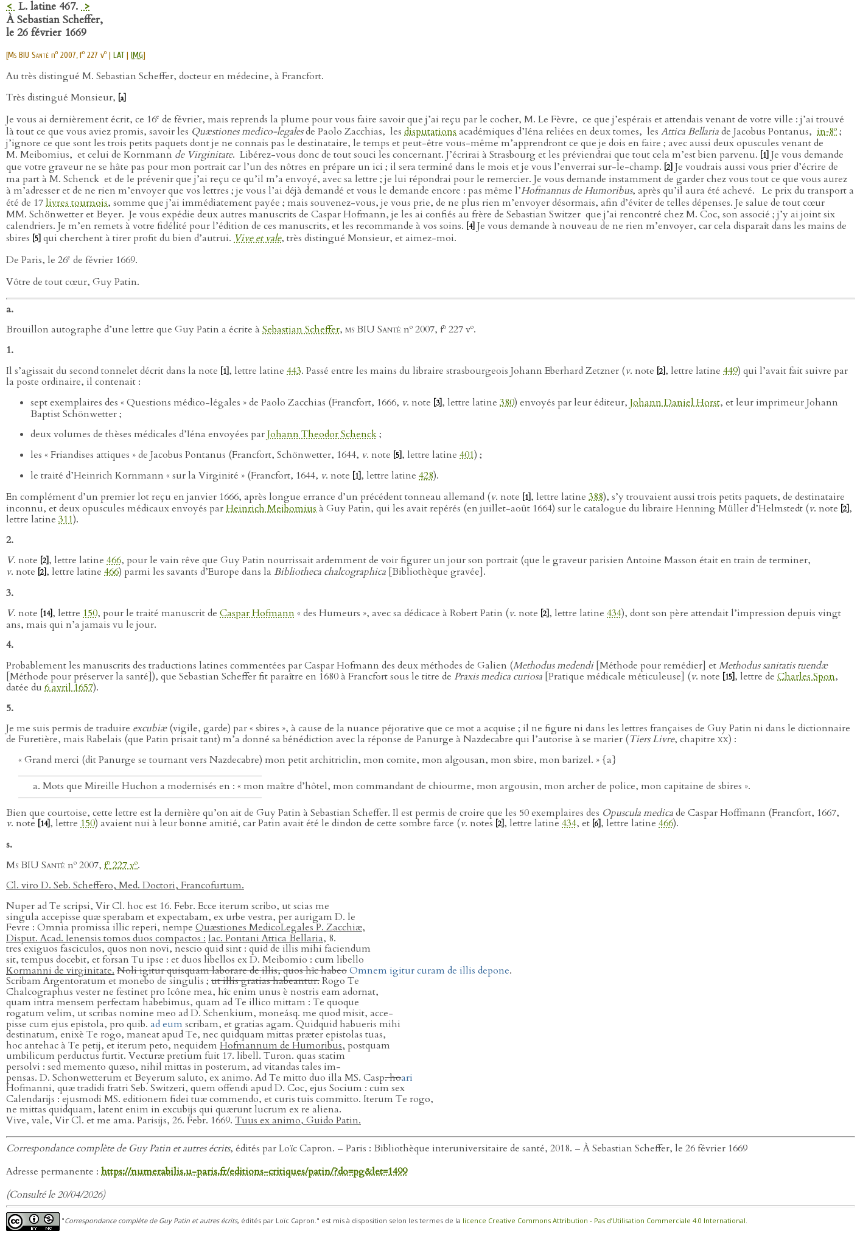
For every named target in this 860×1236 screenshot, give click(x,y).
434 (614, 613)
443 (294, 370)
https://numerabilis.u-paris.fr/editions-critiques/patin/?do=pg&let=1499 (254, 1171)
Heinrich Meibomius (271, 508)
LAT (118, 55)
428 (426, 475)
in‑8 (827, 131)
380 (507, 402)
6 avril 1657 (68, 687)
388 (596, 497)
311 (65, 519)
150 (90, 613)
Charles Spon (806, 676)
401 (467, 455)
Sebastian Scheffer (301, 330)
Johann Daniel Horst (675, 402)
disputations (430, 131)
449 (730, 370)
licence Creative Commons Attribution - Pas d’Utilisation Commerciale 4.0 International (604, 1221)
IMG (137, 55)
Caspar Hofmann (257, 613)
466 (114, 560)
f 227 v (121, 865)
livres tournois (77, 202)
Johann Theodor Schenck (322, 434)
